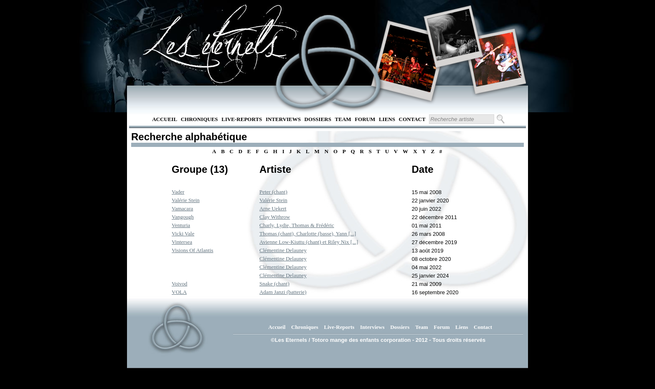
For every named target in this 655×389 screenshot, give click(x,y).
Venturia (181, 225)
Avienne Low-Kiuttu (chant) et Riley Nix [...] (308, 242)
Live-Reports (241, 119)
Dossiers (318, 119)
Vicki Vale (183, 233)
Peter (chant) (273, 192)
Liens (387, 119)
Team (343, 119)
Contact (412, 119)
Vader (178, 192)
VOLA (179, 292)
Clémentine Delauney (283, 250)
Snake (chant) (274, 283)
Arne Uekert (273, 208)
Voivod (179, 283)
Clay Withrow (274, 217)
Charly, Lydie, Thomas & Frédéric (296, 225)
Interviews (283, 119)
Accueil (164, 119)
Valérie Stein (186, 200)
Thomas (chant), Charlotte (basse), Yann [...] (307, 233)
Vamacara (182, 208)
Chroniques (199, 119)
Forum (365, 119)
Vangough (183, 217)
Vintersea (182, 242)
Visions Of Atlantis (192, 250)
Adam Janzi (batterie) (283, 292)
